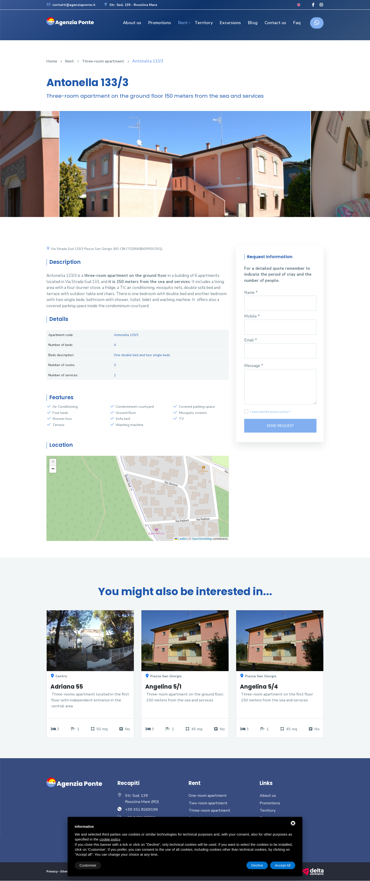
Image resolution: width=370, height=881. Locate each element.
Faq (297, 23)
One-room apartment (208, 795)
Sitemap (67, 872)
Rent (183, 23)
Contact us (275, 23)
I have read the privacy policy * (270, 412)
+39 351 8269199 (141, 809)
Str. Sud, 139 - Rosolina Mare (130, 5)
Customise (88, 865)
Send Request (280, 426)
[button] (52, 462)
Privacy (52, 872)
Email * (250, 340)
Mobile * (252, 316)
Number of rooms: (61, 365)
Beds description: (61, 355)
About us (132, 23)
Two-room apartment (209, 803)
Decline (257, 865)
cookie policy (109, 839)
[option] (185, 167)
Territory (204, 23)
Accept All (283, 865)
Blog (252, 23)
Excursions (230, 23)
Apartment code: (60, 335)
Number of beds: (60, 345)
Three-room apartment (104, 61)
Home (51, 61)
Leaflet (181, 538)
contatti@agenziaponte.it (70, 5)
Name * (251, 292)
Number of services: (63, 375)
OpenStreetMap (202, 538)
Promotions (159, 23)
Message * (253, 365)
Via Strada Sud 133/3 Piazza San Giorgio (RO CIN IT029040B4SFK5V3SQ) (104, 249)
